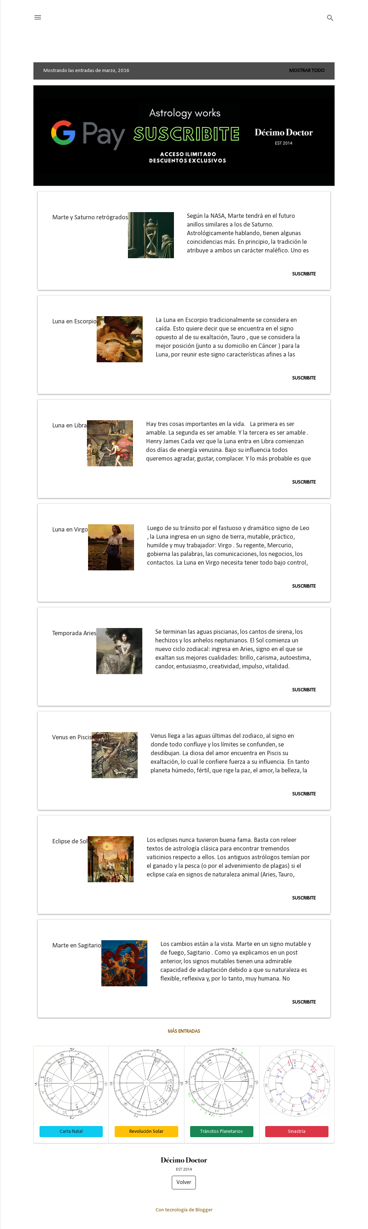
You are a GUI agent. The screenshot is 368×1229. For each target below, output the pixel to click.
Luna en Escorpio (74, 321)
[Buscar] (330, 18)
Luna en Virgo (70, 529)
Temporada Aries (74, 633)
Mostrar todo (307, 70)
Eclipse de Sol (70, 841)
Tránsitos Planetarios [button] (221, 1131)
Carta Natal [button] (71, 1131)
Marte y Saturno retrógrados (90, 217)
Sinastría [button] (296, 1131)
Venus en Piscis (72, 737)
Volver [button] (183, 1182)
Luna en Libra (69, 425)
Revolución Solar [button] (146, 1131)
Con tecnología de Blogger (184, 1210)
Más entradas (184, 1031)
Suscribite (304, 274)
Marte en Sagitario (76, 945)
